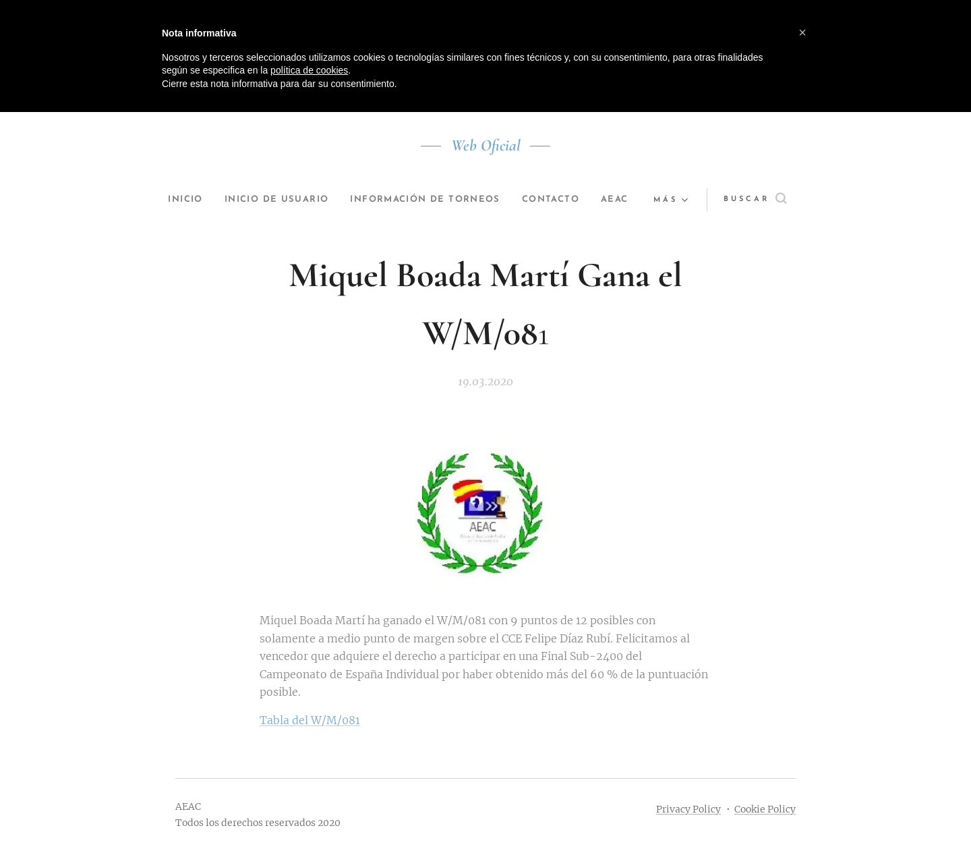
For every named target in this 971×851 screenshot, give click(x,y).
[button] (753, 200)
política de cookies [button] (309, 70)
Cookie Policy (765, 809)
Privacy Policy (688, 809)
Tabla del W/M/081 (310, 720)
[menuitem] (196, 200)
